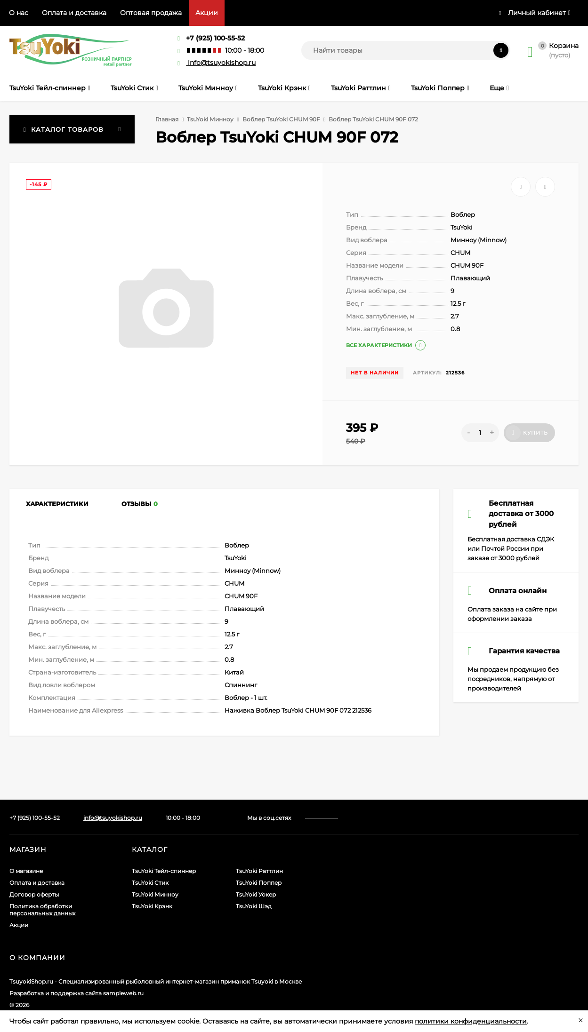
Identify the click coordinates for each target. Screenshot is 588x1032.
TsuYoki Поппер (259, 882)
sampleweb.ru (123, 993)
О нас (18, 12)
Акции (206, 12)
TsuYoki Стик (150, 882)
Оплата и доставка (74, 12)
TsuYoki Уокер (256, 894)
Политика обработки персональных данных (42, 910)
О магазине (26, 870)
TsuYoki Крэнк (152, 906)
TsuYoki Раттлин (259, 870)
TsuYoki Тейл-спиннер (164, 870)
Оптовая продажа (151, 12)
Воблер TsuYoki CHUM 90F (281, 119)
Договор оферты (34, 894)
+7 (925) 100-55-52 (215, 38)
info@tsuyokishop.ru (216, 62)
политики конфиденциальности (471, 1021)
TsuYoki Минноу (210, 119)
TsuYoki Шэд (254, 906)
